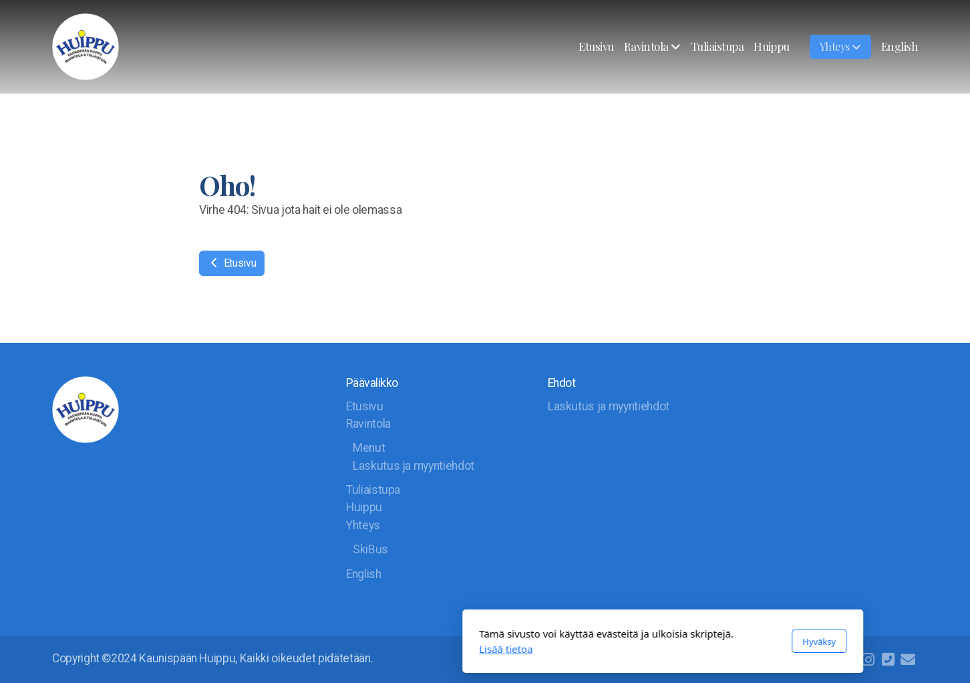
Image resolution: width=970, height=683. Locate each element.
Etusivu (232, 263)
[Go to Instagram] (868, 660)
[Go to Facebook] (848, 660)
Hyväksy (641, 642)
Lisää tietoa (328, 649)
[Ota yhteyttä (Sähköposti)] (908, 660)
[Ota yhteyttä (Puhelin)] (888, 660)
